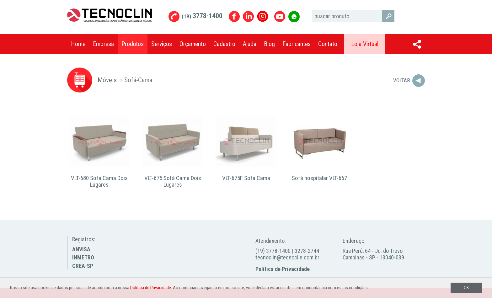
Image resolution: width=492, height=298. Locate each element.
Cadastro (224, 44)
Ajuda (249, 44)
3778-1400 (202, 16)
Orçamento (192, 44)
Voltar (401, 80)
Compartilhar (417, 44)
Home (78, 44)
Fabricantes (296, 44)
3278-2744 (307, 250)
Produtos (132, 44)
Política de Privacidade (282, 269)
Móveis (107, 80)
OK (466, 287)
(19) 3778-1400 (273, 250)
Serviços (161, 44)
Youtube (279, 16)
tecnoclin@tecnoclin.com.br (287, 257)
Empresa (103, 44)
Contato (327, 44)
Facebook (234, 16)
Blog (269, 44)
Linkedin (248, 16)
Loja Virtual (364, 44)
